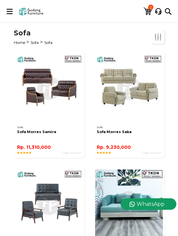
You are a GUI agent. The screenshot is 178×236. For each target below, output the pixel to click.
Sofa (34, 42)
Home (20, 42)
